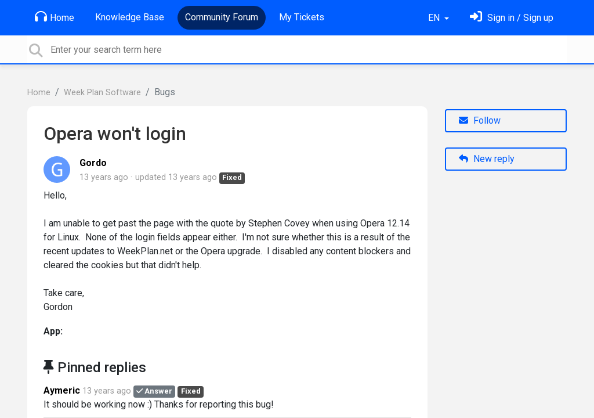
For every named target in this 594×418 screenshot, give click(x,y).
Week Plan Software (102, 93)
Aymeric (62, 390)
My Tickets (301, 17)
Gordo (93, 162)
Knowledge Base (129, 17)
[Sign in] (511, 18)
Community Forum (221, 17)
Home (54, 16)
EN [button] (435, 17)
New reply (487, 158)
